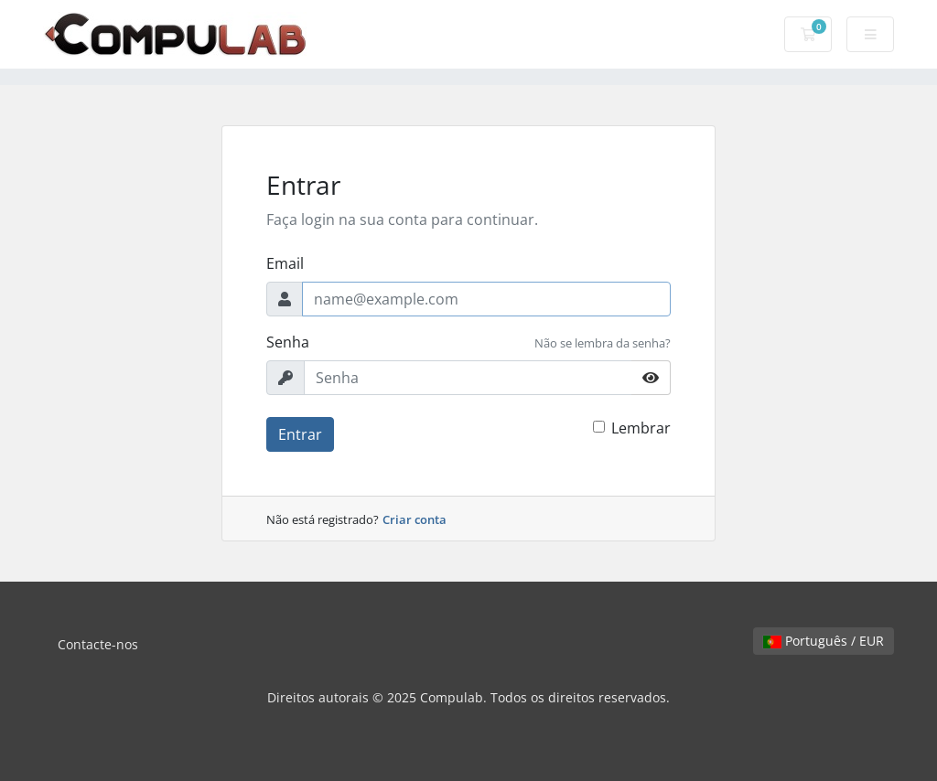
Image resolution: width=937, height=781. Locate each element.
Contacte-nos (98, 644)
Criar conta (414, 519)
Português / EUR (823, 640)
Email (285, 263)
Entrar (300, 434)
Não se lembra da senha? (602, 343)
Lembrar (641, 428)
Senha (287, 342)
